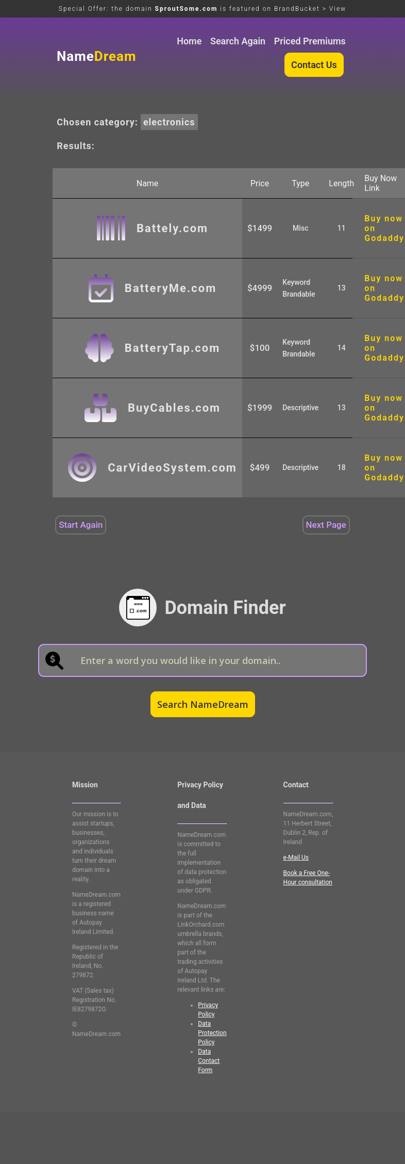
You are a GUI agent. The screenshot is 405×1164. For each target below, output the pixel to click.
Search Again (237, 41)
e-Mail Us (296, 857)
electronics (169, 122)
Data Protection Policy (212, 1033)
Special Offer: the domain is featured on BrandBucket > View (202, 8)
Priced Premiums (310, 41)
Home (189, 41)
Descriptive (300, 407)
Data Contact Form (209, 1061)
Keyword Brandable (298, 288)
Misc (300, 228)
